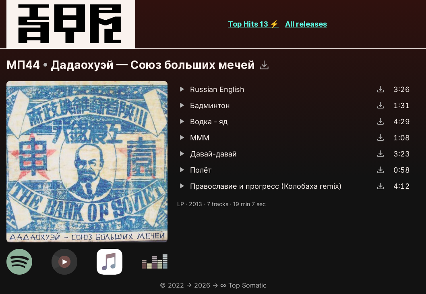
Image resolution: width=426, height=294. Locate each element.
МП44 (23, 65)
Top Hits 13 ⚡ (253, 24)
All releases (306, 24)
